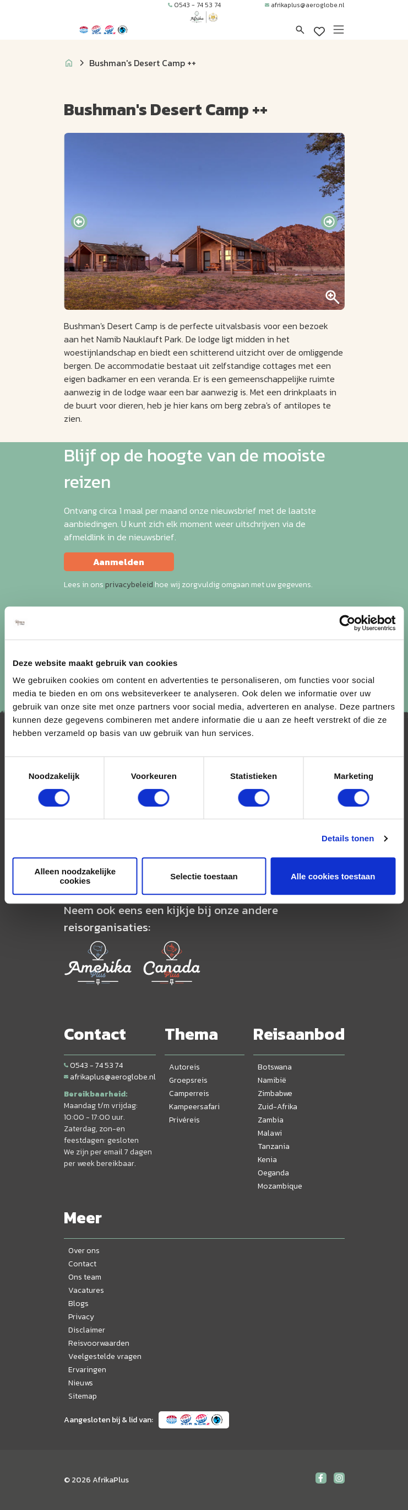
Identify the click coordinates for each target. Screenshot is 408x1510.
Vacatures (86, 1290)
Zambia (271, 1120)
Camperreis (189, 1093)
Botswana (275, 1067)
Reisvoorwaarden (98, 1343)
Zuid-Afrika (277, 1107)
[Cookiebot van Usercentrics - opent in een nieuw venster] (347, 623)
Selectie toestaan (204, 876)
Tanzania (274, 1146)
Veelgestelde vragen (105, 1356)
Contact (82, 1264)
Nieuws (80, 1383)
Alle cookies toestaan (333, 876)
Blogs (78, 1303)
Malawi (270, 1133)
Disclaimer (86, 1330)
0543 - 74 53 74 (194, 5)
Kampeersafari (194, 1107)
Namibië (272, 1080)
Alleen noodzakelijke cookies (75, 876)
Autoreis (184, 1067)
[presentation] (78, 221)
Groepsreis (188, 1080)
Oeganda (273, 1173)
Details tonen (348, 838)
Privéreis (184, 1120)
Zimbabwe (275, 1093)
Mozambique (280, 1186)
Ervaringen (87, 1369)
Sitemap (82, 1396)
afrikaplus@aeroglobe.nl (304, 5)
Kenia (267, 1159)
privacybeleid (129, 584)
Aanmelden (118, 561)
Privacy (81, 1317)
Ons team (84, 1277)
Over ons (84, 1250)
